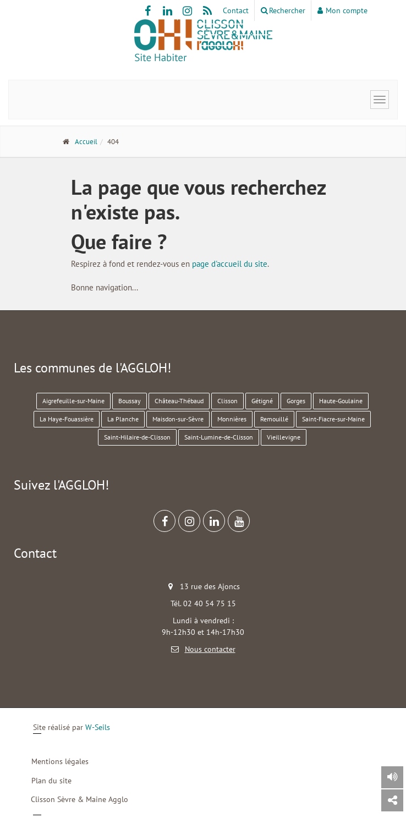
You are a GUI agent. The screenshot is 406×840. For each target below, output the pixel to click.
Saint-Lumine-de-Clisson (218, 437)
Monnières (231, 419)
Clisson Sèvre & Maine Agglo (79, 799)
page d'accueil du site (229, 264)
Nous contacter (210, 649)
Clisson (227, 401)
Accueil (86, 141)
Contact (236, 10)
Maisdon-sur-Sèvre (178, 419)
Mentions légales (60, 761)
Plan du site (51, 781)
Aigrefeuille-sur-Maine (73, 401)
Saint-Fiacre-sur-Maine (333, 419)
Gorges (296, 401)
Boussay (129, 401)
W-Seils (97, 727)
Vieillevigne (283, 437)
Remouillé (274, 419)
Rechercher (283, 10)
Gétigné (262, 401)
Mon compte (342, 10)
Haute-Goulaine (341, 401)
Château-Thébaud (179, 401)
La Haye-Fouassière (67, 419)
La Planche (123, 419)
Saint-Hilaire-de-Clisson (137, 437)
